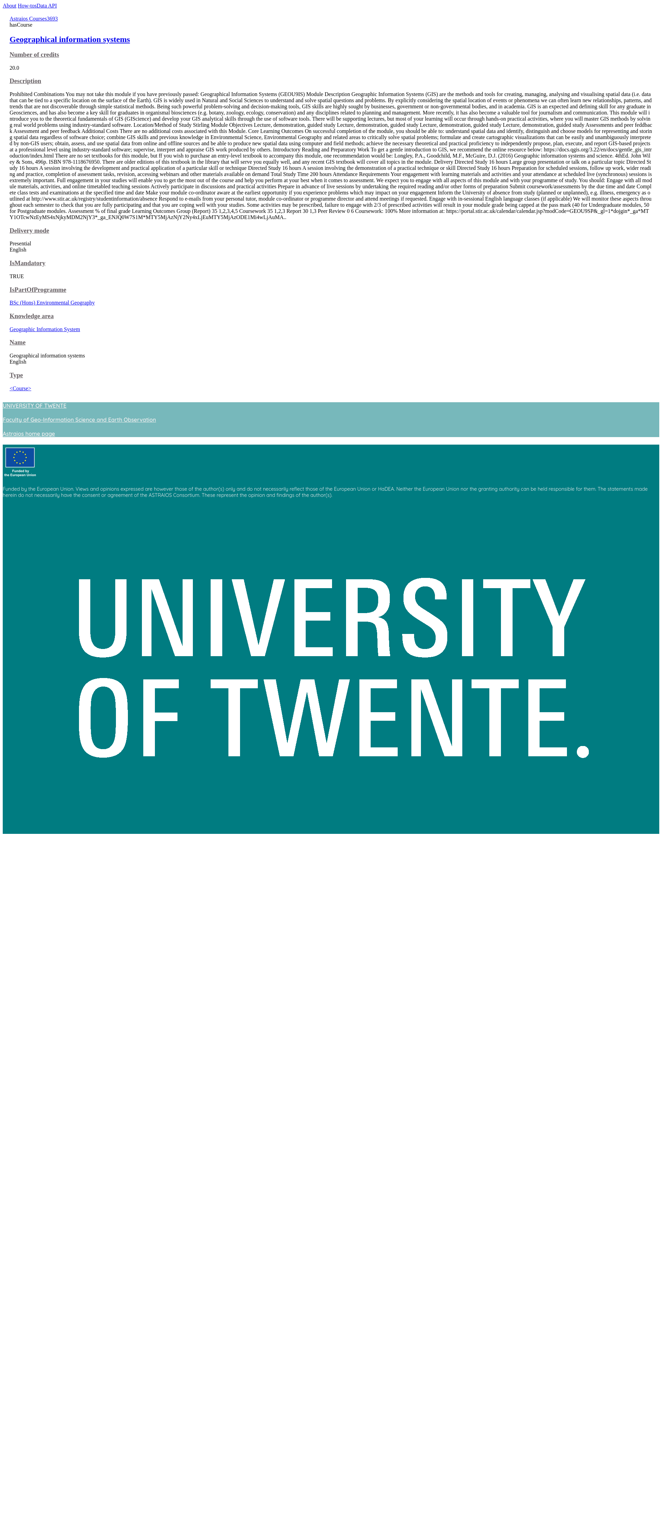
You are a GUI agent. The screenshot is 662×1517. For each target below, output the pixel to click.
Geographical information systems (70, 39)
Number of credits (34, 54)
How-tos (27, 6)
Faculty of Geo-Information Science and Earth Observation (79, 419)
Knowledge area (32, 316)
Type (16, 375)
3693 (52, 19)
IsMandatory (27, 263)
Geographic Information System (45, 329)
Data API (47, 6)
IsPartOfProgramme (38, 289)
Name (18, 342)
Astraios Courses (28, 19)
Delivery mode (29, 230)
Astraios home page (29, 433)
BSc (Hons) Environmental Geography (52, 303)
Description (25, 80)
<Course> (20, 388)
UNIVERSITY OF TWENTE (34, 405)
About (9, 6)
